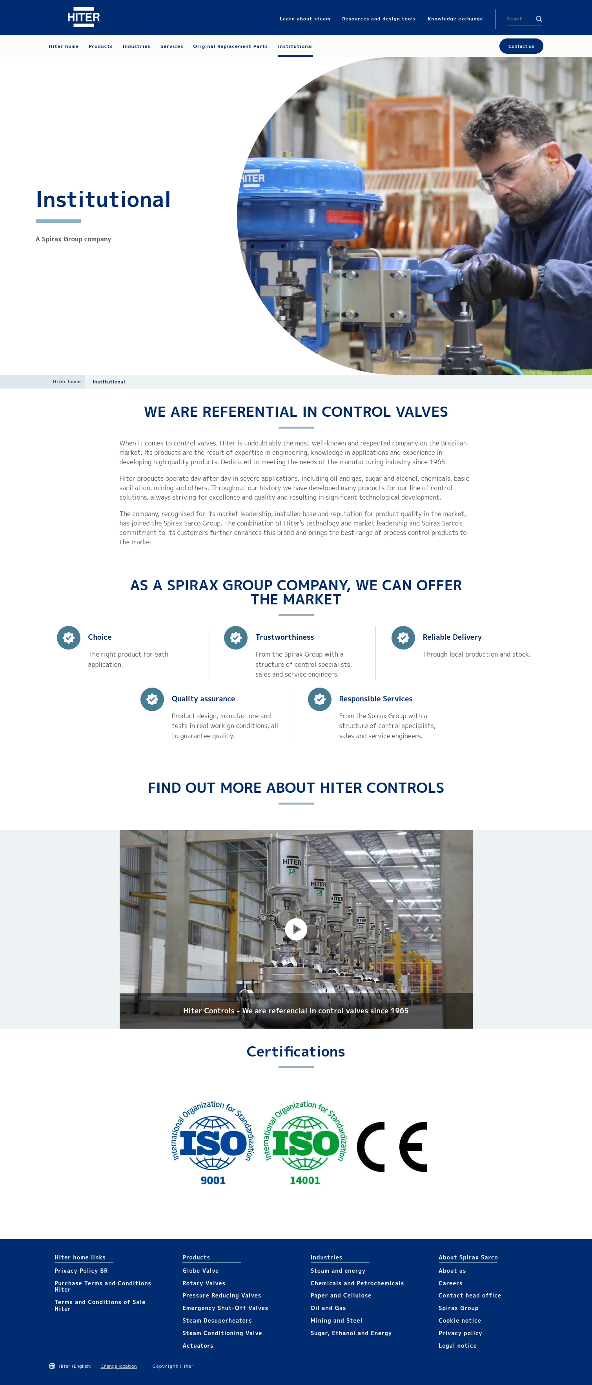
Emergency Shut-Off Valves (225, 1308)
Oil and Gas (328, 1308)
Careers (451, 1283)
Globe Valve (200, 1270)
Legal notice (458, 1345)
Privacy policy (461, 1333)
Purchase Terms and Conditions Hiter (103, 1286)
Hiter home (67, 381)
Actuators (197, 1345)
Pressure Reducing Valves (221, 1295)
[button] (296, 929)
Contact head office (470, 1295)
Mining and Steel (337, 1320)
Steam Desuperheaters (217, 1320)
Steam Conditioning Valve (222, 1333)
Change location (118, 1366)
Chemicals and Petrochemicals (357, 1283)
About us (452, 1270)
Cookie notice (460, 1320)
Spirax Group (459, 1308)
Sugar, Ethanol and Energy (351, 1333)
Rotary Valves (204, 1283)
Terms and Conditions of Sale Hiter (100, 1305)
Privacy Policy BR (81, 1270)
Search (539, 19)
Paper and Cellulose (341, 1295)
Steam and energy (338, 1270)
